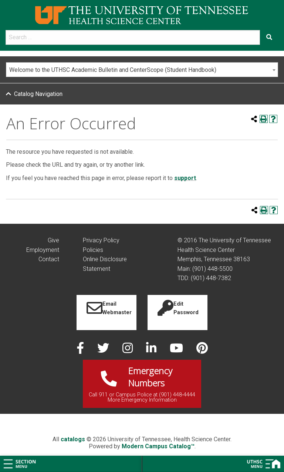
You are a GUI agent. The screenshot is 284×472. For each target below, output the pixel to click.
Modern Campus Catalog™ (158, 446)
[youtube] (177, 350)
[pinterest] (202, 350)
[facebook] (81, 350)
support (185, 178)
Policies (93, 249)
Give (53, 240)
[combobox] (142, 69)
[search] (133, 37)
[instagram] (128, 350)
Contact (48, 259)
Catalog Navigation (38, 93)
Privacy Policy (101, 240)
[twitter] (103, 350)
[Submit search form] (269, 37)
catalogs (73, 439)
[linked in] (152, 350)
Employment (42, 249)
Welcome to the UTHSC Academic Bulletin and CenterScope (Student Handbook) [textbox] (112, 69)
